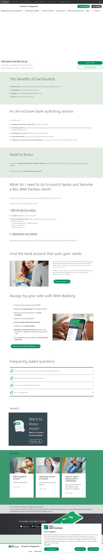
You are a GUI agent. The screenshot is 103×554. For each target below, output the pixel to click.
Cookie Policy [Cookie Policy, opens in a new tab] (47, 544)
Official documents (38, 551)
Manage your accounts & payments (11, 12)
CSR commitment (39, 2)
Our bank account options (23, 20)
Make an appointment (90, 67)
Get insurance (60, 12)
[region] (71, 538)
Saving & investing (47, 12)
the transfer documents (23, 215)
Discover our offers (62, 281)
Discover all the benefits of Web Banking (25, 346)
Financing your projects (32, 12)
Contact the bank (90, 62)
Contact (96, 12)
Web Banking (96, 7)
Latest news (51, 2)
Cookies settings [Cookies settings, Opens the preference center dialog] (51, 549)
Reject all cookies (80, 549)
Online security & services (75, 12)
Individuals (5, 2)
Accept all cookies (93, 549)
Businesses (15, 2)
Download (36, 441)
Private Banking (26, 2)
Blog (87, 12)
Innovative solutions (64, 2)
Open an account (83, 7)
